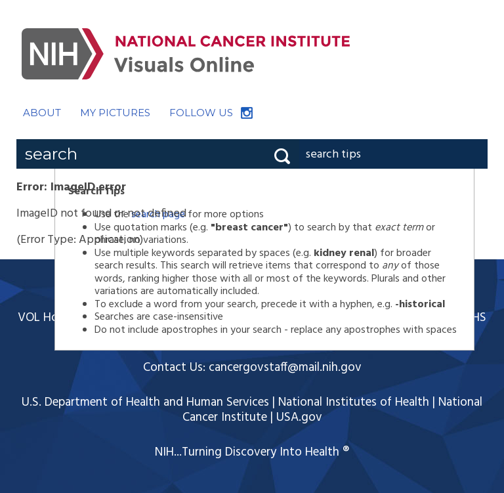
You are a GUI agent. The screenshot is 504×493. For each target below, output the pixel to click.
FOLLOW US (201, 112)
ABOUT (42, 112)
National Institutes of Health (353, 402)
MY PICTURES (115, 112)
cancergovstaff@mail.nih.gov (285, 367)
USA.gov (299, 417)
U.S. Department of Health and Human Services (145, 402)
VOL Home (46, 318)
